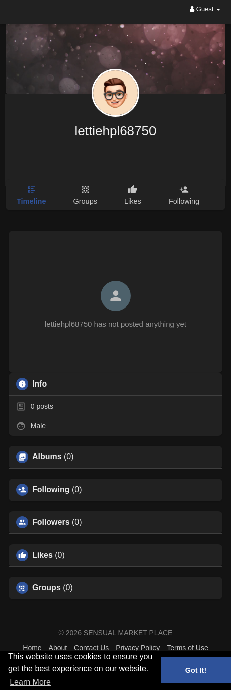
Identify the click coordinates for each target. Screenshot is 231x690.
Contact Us (91, 648)
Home (32, 648)
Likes (42, 555)
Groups (46, 588)
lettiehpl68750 (116, 130)
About (58, 648)
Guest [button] (205, 9)
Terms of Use (187, 648)
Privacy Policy (138, 648)
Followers (51, 522)
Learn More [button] (30, 682)
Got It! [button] (195, 670)
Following (51, 490)
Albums (47, 457)
